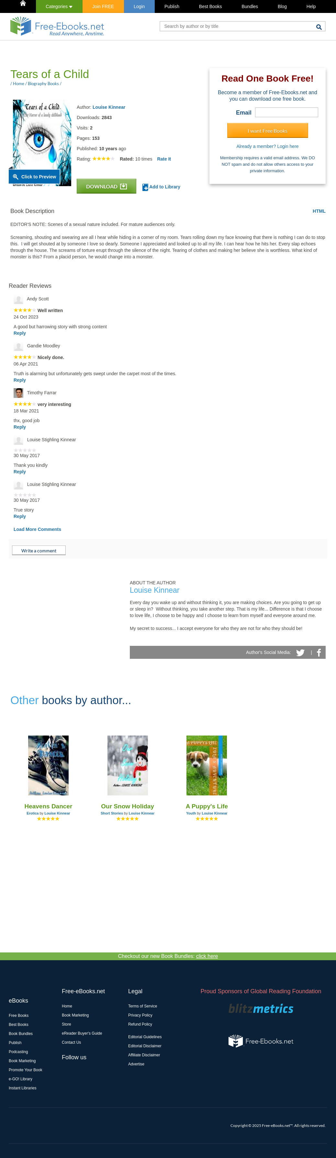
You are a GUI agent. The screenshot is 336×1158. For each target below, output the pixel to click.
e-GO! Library (20, 1079)
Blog (282, 6)
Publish (171, 6)
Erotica (33, 813)
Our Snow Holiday (127, 806)
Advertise (136, 1064)
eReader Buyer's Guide (82, 1033)
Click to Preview (38, 176)
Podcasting (18, 1052)
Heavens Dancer (48, 806)
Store (66, 1024)
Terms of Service (142, 1006)
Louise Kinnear (109, 107)
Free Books (18, 1015)
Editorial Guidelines (145, 1037)
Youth (191, 813)
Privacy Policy (140, 1015)
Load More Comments (37, 529)
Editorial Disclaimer (145, 1046)
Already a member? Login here (267, 146)
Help (311, 6)
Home (67, 1006)
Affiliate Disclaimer (144, 1055)
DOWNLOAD (106, 186)
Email (244, 112)
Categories (59, 6)
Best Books (210, 6)
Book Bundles (21, 1033)
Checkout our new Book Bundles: (168, 956)
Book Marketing (22, 1061)
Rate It (164, 159)
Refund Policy (140, 1024)
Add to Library (161, 187)
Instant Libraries (22, 1088)
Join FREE (103, 6)
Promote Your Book (25, 1070)
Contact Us (71, 1042)
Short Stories (112, 813)
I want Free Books (267, 131)
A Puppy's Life (207, 806)
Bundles (249, 6)
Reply (20, 333)
